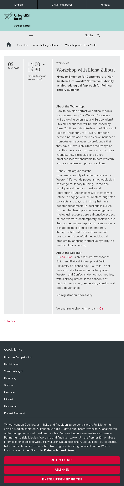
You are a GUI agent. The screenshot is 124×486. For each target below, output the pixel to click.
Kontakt (105, 4)
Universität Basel (62, 4)
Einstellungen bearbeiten (62, 479)
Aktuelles (22, 45)
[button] (31, 35)
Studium (8, 385)
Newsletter (10, 406)
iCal (100, 308)
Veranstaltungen (13, 371)
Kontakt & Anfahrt (14, 413)
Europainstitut (22, 25)
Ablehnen (62, 469)
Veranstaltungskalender (46, 45)
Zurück (10, 321)
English (18, 4)
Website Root (9, 44)
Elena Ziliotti (65, 257)
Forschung (10, 378)
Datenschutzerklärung (59, 450)
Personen (9, 392)
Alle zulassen (62, 460)
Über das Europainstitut (18, 357)
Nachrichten (11, 364)
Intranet (8, 399)
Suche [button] (93, 35)
